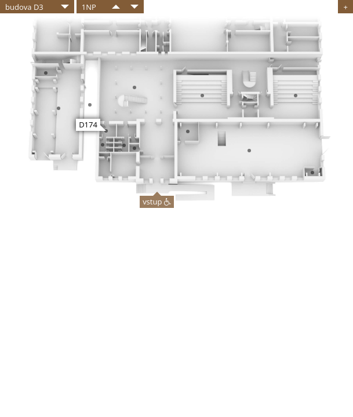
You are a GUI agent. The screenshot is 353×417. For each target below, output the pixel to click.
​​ (116, 7)
